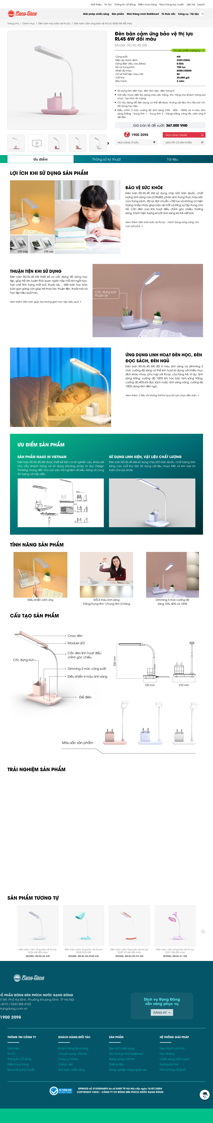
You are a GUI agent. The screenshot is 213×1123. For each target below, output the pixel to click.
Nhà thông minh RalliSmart (143, 13)
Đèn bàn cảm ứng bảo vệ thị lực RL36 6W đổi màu (38, 951)
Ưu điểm (40, 159)
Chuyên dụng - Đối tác (73, 1053)
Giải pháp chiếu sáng (96, 13)
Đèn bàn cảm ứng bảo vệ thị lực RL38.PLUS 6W (84, 951)
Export (201, 4)
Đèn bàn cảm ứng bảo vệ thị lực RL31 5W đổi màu (175, 951)
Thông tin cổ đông (124, 4)
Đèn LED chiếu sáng (121, 1048)
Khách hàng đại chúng (73, 1048)
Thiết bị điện (116, 1064)
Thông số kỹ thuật (106, 159)
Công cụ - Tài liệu (188, 13)
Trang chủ (13, 23)
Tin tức (108, 4)
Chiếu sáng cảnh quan (175, 1059)
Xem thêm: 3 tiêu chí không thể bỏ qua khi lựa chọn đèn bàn (160, 395)
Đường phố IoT (169, 1064)
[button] (108, 143)
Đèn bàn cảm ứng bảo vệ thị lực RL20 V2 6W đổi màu (129, 951)
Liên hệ (191, 4)
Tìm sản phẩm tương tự (189, 50)
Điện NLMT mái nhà (172, 1048)
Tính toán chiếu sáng (71, 1069)
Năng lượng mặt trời (122, 1059)
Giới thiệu (96, 4)
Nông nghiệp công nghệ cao (128, 1069)
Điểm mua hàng (147, 4)
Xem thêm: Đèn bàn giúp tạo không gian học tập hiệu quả (44, 301)
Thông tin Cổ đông (19, 1059)
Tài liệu (172, 159)
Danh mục (29, 23)
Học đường (167, 1053)
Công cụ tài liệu (68, 1059)
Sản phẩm (118, 13)
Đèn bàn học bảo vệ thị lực (54, 23)
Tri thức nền (168, 13)
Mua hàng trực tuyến (171, 4)
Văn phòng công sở (172, 1069)
